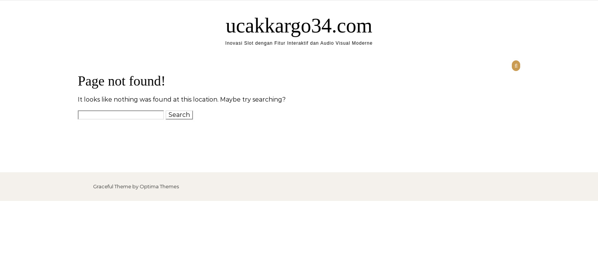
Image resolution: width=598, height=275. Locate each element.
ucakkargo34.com (299, 25)
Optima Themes (159, 186)
